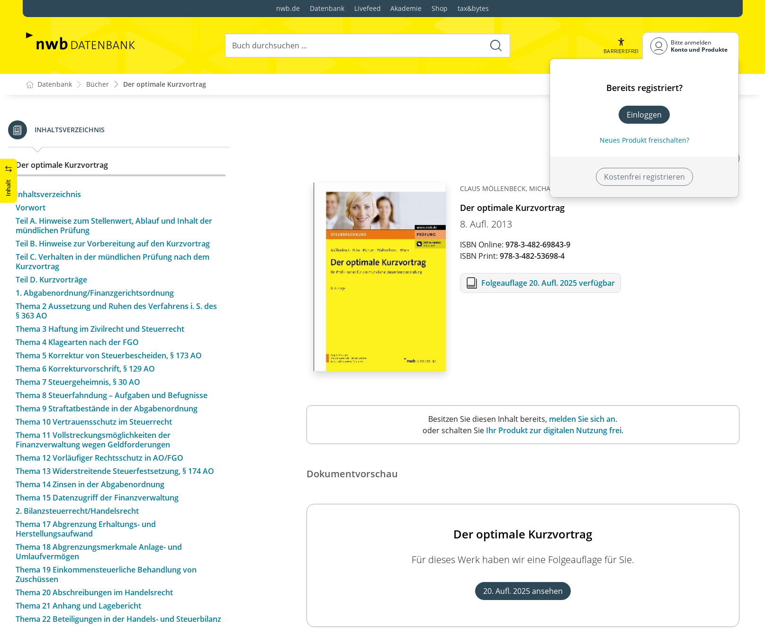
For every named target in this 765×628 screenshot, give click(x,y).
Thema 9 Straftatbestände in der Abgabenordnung (125, 427)
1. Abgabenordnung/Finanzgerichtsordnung (113, 302)
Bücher (97, 84)
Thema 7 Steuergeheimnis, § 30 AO (96, 391)
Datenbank (327, 8)
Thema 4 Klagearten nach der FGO (95, 351)
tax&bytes (473, 8)
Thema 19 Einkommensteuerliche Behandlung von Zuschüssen (124, 602)
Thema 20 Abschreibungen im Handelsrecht (112, 621)
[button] (621, 46)
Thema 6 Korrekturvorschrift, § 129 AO (103, 378)
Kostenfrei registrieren (644, 177)
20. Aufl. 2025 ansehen (523, 591)
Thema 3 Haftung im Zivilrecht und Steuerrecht (118, 338)
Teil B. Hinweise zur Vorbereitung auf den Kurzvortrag (108, 248)
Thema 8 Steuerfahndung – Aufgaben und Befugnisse (109, 409)
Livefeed (367, 8)
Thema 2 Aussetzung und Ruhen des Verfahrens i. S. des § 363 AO (120, 320)
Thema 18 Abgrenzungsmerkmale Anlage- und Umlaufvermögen (117, 580)
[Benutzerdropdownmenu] (690, 45)
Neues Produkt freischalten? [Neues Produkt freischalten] (644, 140)
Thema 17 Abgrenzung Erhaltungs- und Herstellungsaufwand (104, 557)
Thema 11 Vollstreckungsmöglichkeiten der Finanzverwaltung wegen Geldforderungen (111, 458)
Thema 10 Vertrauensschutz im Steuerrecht (112, 441)
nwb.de (288, 8)
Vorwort (48, 207)
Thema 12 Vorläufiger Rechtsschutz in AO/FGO (117, 477)
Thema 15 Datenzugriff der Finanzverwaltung (115, 526)
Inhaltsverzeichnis (66, 194)
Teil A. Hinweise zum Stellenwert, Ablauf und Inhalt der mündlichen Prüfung (125, 225)
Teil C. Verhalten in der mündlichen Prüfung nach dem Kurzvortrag (121, 271)
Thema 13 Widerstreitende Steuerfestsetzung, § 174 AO (126, 494)
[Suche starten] (496, 45)
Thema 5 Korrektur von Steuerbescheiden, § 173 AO (127, 365)
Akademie (406, 8)
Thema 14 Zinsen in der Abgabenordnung (108, 513)
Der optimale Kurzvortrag (164, 84)
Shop (440, 8)
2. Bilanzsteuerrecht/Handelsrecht (95, 539)
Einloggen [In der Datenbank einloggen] (644, 114)
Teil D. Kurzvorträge (69, 289)
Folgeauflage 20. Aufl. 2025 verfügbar (548, 283)
